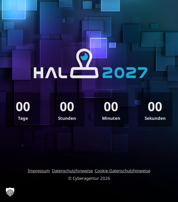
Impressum (39, 170)
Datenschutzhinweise (72, 170)
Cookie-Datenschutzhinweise (122, 170)
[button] (10, 192)
